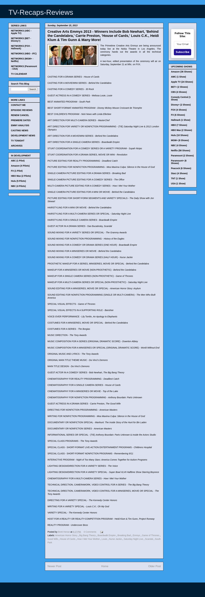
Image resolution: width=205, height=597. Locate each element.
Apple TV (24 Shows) (182, 82)
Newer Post (54, 566)
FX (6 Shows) (178, 115)
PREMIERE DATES (21, 120)
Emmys (137, 535)
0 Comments (90, 532)
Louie (105, 539)
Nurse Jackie (116, 539)
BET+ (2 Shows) (179, 87)
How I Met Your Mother (88, 539)
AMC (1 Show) (178, 76)
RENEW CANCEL (20, 115)
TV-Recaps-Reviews (40, 12)
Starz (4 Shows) (179, 173)
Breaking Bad (124, 535)
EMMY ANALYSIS (20, 125)
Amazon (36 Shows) (181, 71)
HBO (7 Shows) (179, 125)
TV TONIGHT (17, 140)
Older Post (154, 566)
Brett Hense (64, 532)
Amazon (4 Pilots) (20, 165)
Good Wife (53, 539)
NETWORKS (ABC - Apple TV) (21, 31)
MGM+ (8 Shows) (180, 140)
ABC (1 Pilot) (18, 160)
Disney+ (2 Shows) (181, 104)
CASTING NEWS (19, 130)
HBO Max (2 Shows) (181, 130)
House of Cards (68, 539)
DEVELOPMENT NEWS (23, 135)
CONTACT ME (18, 105)
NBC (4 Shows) (179, 145)
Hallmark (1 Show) (180, 120)
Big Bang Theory (87, 535)
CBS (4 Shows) (179, 92)
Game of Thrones (151, 535)
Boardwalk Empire (107, 535)
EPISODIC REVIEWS (21, 110)
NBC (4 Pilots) (18, 186)
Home (104, 566)
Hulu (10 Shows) (179, 135)
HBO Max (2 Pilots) (21, 176)
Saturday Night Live (134, 539)
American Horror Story (66, 535)
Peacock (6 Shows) (181, 168)
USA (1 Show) (178, 183)
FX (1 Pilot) (17, 171)
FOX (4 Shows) (179, 110)
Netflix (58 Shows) (180, 150)
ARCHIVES (16, 145)
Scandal (149, 539)
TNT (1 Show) (178, 178)
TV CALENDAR (19, 74)
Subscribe (182, 52)
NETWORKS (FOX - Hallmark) (21, 47)
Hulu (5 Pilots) (18, 181)
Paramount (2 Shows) (182, 155)
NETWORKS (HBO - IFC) (24, 53)
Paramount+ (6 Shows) (179, 161)
